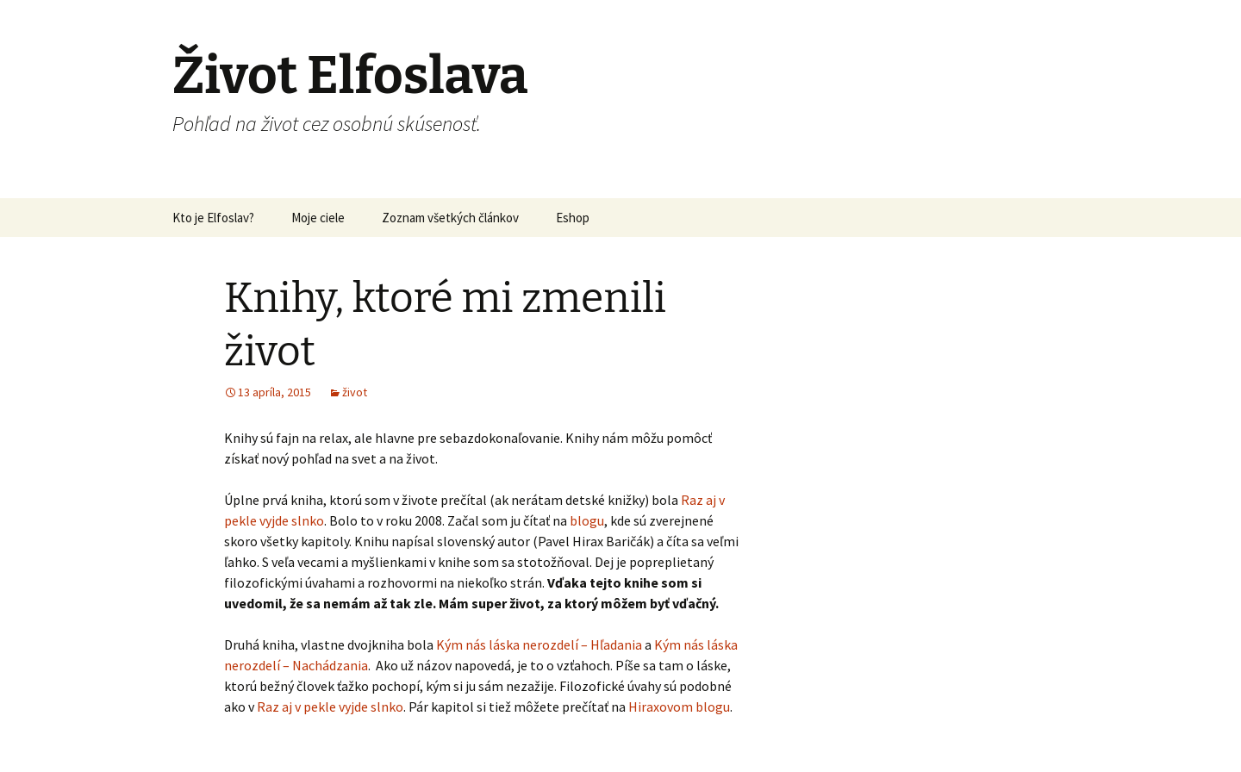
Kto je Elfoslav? (213, 217)
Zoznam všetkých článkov (450, 217)
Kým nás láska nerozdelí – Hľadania (539, 644)
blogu (587, 520)
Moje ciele (318, 217)
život (354, 392)
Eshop (572, 217)
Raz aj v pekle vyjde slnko (330, 706)
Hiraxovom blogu (679, 706)
